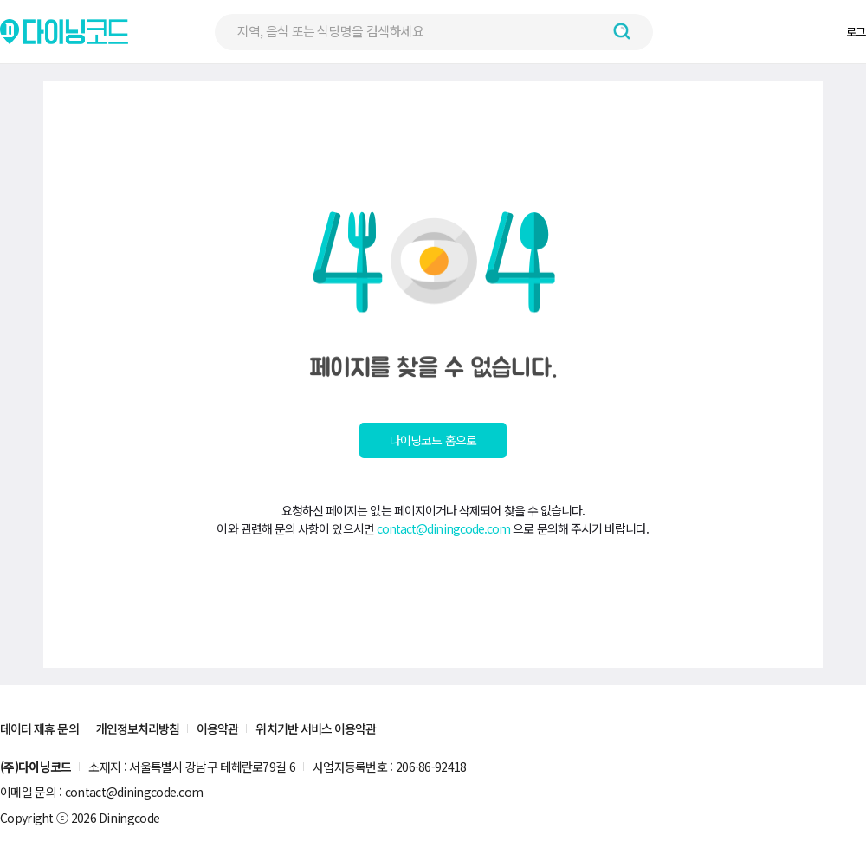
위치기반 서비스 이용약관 (315, 728)
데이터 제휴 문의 (39, 728)
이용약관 (217, 728)
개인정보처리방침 (138, 728)
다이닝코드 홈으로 (433, 440)
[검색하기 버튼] (622, 31)
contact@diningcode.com (444, 528)
